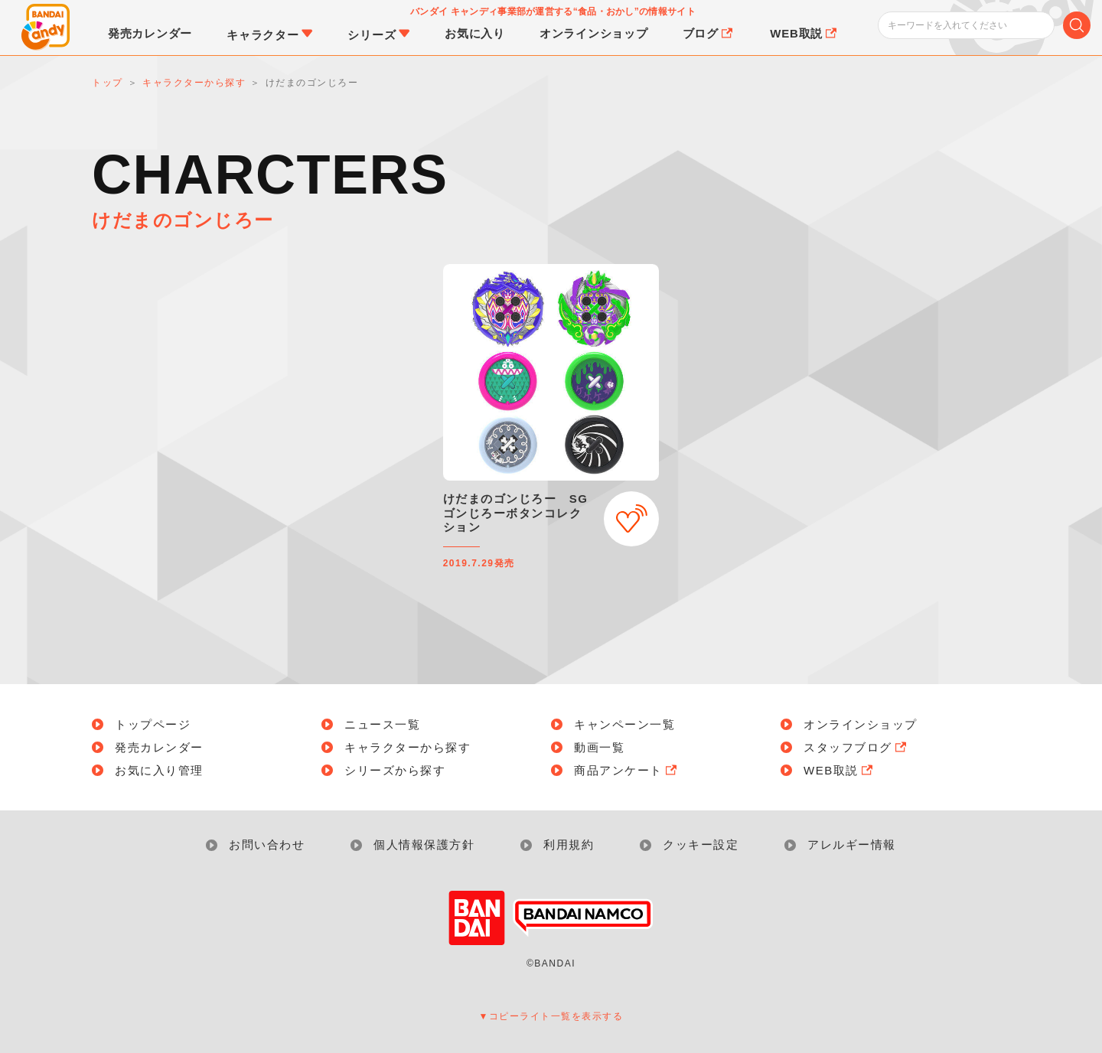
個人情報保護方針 (423, 844)
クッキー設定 (700, 844)
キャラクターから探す (407, 747)
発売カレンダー (159, 747)
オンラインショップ (861, 724)
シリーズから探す (394, 770)
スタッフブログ (856, 747)
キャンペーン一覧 (624, 724)
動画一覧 (599, 747)
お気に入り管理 (159, 770)
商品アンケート (627, 770)
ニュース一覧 (382, 724)
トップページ (153, 724)
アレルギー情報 (851, 844)
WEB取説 (839, 770)
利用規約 (568, 844)
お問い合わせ (267, 844)
